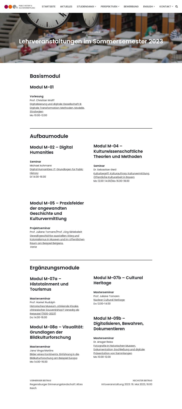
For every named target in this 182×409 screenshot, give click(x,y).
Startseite (48, 6)
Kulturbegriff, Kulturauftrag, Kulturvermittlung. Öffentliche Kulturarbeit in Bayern (122, 175)
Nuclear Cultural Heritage (109, 299)
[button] (95, 6)
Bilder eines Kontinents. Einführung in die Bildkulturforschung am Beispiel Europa (54, 356)
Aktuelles (66, 6)
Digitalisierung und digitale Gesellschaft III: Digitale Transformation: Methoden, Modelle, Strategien (57, 107)
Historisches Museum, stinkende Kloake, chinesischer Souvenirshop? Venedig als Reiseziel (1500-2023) (54, 309)
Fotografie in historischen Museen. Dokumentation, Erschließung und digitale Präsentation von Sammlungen (119, 349)
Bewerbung (131, 6)
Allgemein (87, 32)
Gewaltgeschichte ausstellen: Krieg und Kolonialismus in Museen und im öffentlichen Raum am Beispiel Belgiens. (57, 239)
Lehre (97, 32)
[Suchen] (176, 6)
